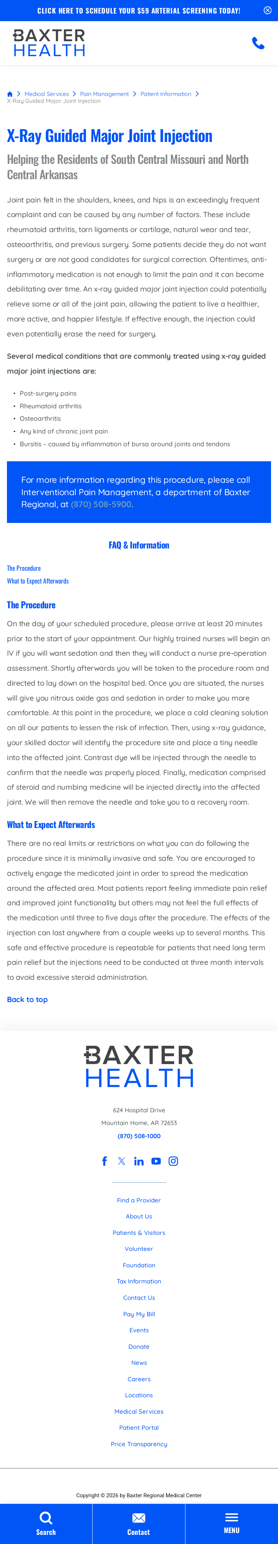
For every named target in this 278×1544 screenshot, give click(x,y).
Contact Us (139, 1297)
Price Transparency (139, 1444)
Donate (139, 1346)
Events (139, 1330)
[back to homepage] (10, 94)
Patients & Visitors (139, 1232)
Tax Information (139, 1281)
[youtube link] (156, 1161)
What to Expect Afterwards (38, 580)
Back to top (27, 999)
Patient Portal (139, 1427)
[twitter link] (122, 1161)
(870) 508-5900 (101, 503)
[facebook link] (105, 1161)
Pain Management (104, 93)
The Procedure (24, 568)
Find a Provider (139, 1200)
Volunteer (139, 1248)
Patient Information (166, 93)
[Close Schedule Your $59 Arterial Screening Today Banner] (268, 10)
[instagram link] (173, 1161)
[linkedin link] (139, 1161)
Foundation (139, 1265)
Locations (139, 1395)
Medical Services (47, 93)
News (139, 1362)
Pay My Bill (139, 1314)
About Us (139, 1216)
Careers (139, 1379)
